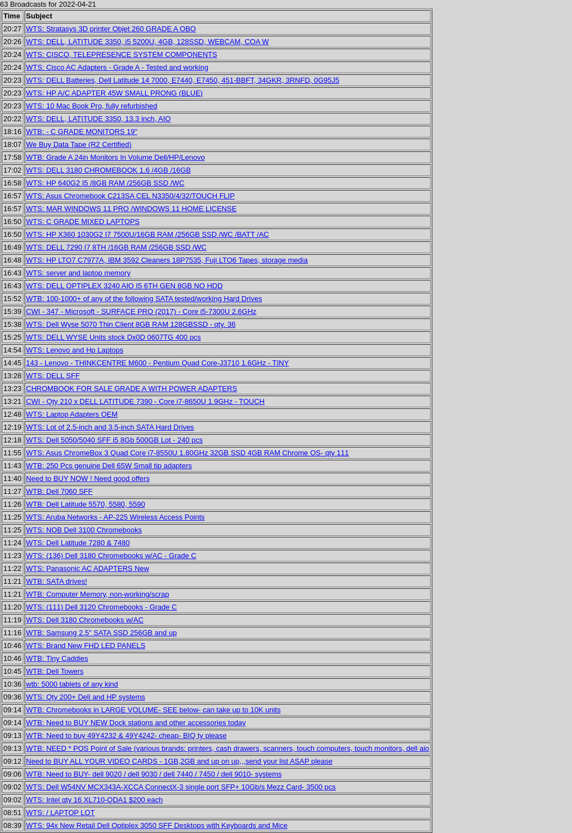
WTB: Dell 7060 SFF (59, 491)
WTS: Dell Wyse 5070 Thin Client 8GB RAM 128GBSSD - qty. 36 (131, 324)
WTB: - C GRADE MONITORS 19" (81, 131)
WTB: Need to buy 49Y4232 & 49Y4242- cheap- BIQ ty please (126, 735)
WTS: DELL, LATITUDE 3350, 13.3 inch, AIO (98, 119)
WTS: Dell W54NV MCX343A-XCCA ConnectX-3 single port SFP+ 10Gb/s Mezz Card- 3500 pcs (181, 787)
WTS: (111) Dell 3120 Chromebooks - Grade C (101, 607)
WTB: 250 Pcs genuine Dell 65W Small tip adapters (109, 465)
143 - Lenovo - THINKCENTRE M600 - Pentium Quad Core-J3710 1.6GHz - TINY (157, 363)
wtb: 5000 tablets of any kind (72, 684)
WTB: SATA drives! (56, 581)
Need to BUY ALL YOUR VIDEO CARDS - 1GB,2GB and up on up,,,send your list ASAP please (179, 761)
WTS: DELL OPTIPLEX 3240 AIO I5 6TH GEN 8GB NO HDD (124, 286)
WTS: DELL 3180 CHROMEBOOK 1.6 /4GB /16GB (108, 170)
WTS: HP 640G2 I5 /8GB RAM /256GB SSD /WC (105, 183)
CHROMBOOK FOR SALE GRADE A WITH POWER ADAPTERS (131, 388)
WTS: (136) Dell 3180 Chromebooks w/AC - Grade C (111, 555)
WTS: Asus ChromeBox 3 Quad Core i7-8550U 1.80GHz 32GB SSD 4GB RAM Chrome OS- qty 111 (187, 453)
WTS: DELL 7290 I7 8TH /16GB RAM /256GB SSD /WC (116, 247)
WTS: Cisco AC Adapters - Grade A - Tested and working (117, 67)
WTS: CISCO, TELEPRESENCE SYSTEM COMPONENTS (121, 54)
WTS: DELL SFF (53, 376)
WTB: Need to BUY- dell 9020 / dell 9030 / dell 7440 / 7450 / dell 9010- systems (154, 774)
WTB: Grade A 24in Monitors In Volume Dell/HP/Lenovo (115, 157)
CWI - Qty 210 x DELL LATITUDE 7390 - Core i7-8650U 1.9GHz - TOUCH (145, 401)
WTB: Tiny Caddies (57, 658)
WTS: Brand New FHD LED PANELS (86, 645)
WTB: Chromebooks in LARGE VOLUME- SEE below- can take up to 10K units (153, 710)
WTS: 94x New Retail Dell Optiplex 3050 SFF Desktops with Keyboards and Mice (157, 825)
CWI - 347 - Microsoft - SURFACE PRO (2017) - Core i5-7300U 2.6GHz (141, 311)
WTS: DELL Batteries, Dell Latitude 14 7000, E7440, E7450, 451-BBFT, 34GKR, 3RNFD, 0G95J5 (183, 80)
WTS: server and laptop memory (78, 273)
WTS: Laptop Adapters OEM (72, 414)
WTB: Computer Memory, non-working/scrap (97, 594)
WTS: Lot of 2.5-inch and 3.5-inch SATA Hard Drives (110, 427)
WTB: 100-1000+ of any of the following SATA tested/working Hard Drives (144, 298)
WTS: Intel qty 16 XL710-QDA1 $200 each (94, 800)
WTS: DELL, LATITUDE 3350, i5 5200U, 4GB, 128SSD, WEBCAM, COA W (147, 41)
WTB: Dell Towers (55, 671)
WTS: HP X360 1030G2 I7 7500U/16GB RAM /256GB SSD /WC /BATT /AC (147, 234)
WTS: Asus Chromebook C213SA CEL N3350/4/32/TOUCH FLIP (130, 196)
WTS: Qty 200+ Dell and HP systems (85, 697)
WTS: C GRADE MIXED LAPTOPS (83, 221)
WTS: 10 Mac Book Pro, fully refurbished (92, 106)
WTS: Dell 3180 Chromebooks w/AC (85, 620)
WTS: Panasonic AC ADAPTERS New (87, 568)
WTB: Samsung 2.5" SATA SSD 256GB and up (101, 633)
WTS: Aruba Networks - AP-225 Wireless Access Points (115, 517)
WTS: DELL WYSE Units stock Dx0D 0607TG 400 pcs (113, 337)
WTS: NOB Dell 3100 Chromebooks (84, 530)
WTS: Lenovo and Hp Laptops (74, 350)
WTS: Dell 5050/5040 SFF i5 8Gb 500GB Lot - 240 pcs (114, 440)
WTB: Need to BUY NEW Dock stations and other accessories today (136, 722)
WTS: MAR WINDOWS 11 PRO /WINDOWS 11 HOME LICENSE (131, 208)
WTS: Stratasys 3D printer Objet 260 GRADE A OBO (111, 29)
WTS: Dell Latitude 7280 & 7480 (78, 543)
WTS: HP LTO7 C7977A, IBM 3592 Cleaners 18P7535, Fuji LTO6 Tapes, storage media (167, 260)
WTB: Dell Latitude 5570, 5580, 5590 (85, 504)
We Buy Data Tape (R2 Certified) (79, 144)
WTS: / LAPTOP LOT (60, 812)
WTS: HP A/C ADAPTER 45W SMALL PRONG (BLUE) (114, 93)
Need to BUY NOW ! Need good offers (88, 478)
